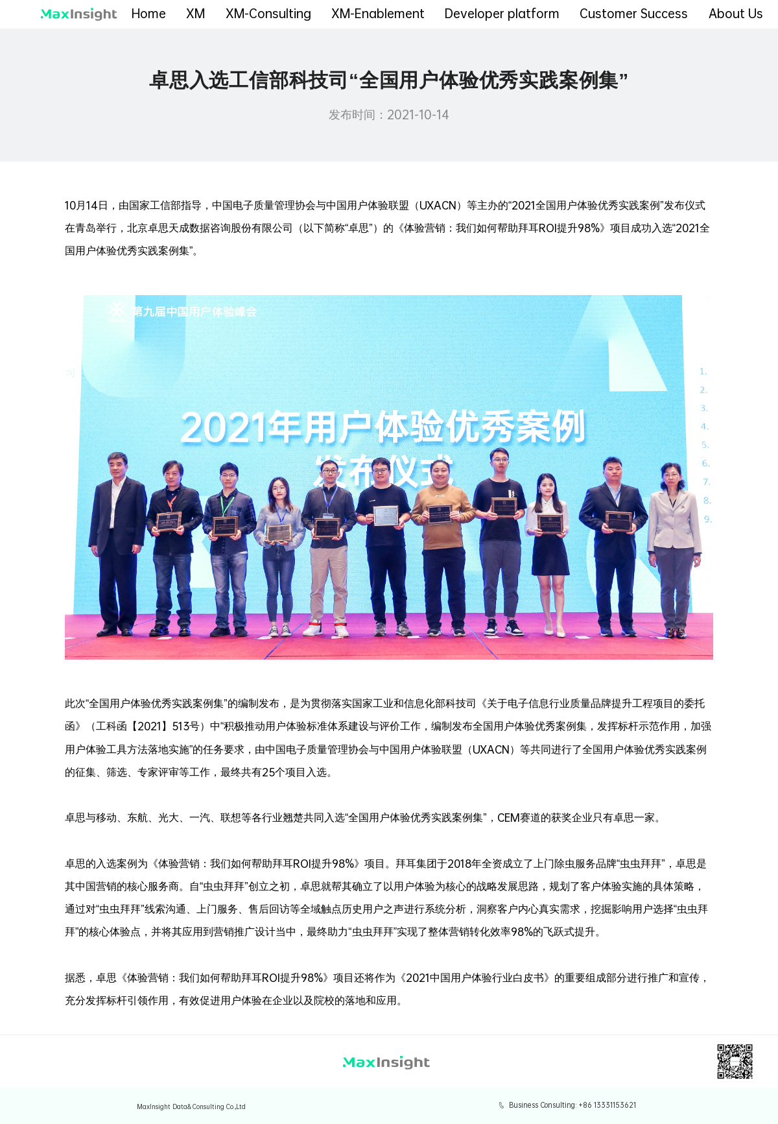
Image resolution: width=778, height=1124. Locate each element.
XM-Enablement (378, 13)
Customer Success (634, 13)
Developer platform (502, 13)
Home (149, 13)
